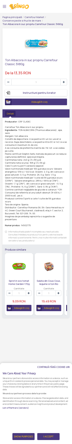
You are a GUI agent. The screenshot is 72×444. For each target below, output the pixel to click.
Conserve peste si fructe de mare (21, 20)
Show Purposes (23, 436)
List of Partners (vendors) (16, 407)
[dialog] (36, 403)
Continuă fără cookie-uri (53, 367)
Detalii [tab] (10, 113)
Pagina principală (12, 17)
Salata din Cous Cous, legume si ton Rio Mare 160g (48, 282)
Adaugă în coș (26, 102)
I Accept (48, 436)
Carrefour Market (34, 17)
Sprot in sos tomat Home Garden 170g (18, 282)
